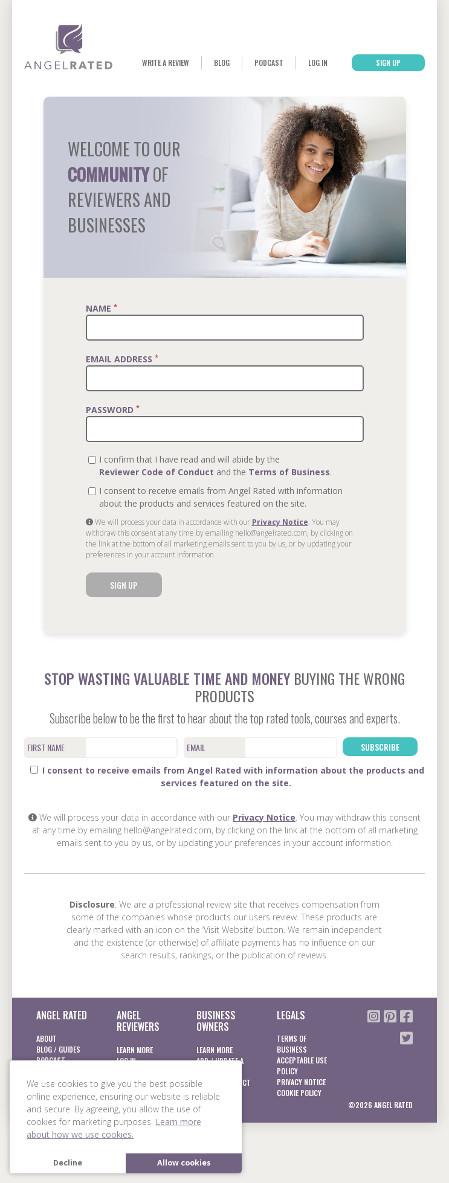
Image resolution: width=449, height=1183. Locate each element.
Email (196, 747)
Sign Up (388, 62)
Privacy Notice (280, 522)
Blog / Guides (58, 1049)
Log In (318, 62)
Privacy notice (301, 1082)
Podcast (268, 62)
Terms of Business (289, 472)
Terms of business (292, 1043)
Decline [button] (67, 1163)
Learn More (135, 1050)
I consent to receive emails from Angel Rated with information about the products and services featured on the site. (227, 777)
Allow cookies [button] (184, 1163)
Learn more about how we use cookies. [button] (114, 1128)
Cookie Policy (299, 1093)
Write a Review (165, 62)
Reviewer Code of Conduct (156, 472)
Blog (222, 62)
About (46, 1038)
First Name (46, 747)
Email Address (122, 359)
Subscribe (380, 746)
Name (101, 308)
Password (113, 409)
